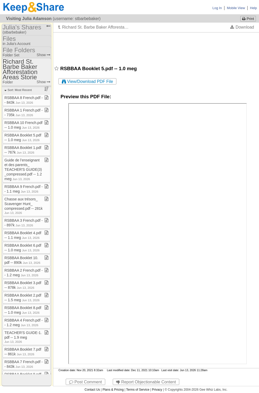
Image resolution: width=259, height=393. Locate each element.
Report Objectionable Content (146, 382)
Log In (217, 8)
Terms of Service (137, 389)
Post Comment (85, 382)
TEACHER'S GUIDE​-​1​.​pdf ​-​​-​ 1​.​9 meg (23, 337)
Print (248, 19)
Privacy (157, 389)
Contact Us (92, 389)
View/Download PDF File (87, 81)
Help (253, 8)
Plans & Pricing (113, 389)
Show (43, 55)
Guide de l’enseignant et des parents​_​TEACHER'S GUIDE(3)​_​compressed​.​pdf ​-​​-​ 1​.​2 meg (23, 169)
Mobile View (236, 8)
